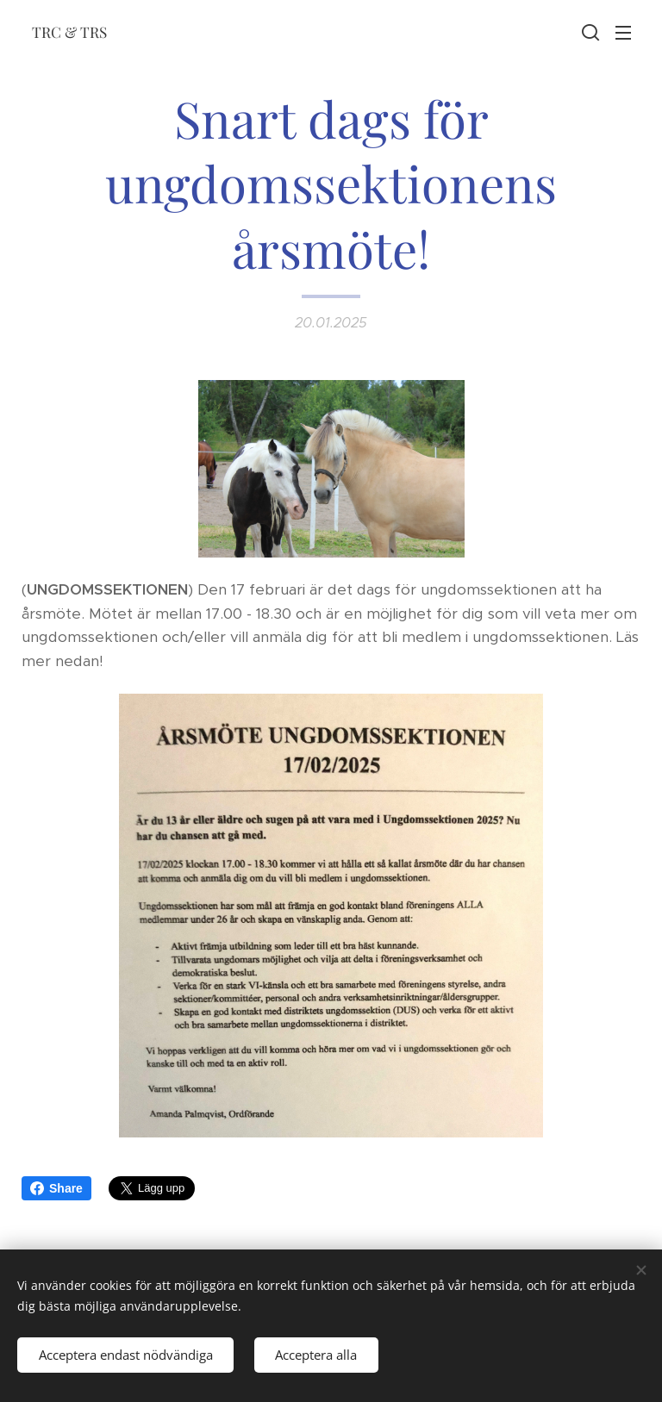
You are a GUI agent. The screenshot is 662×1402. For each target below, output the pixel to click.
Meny (623, 33)
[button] (588, 31)
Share (56, 1188)
